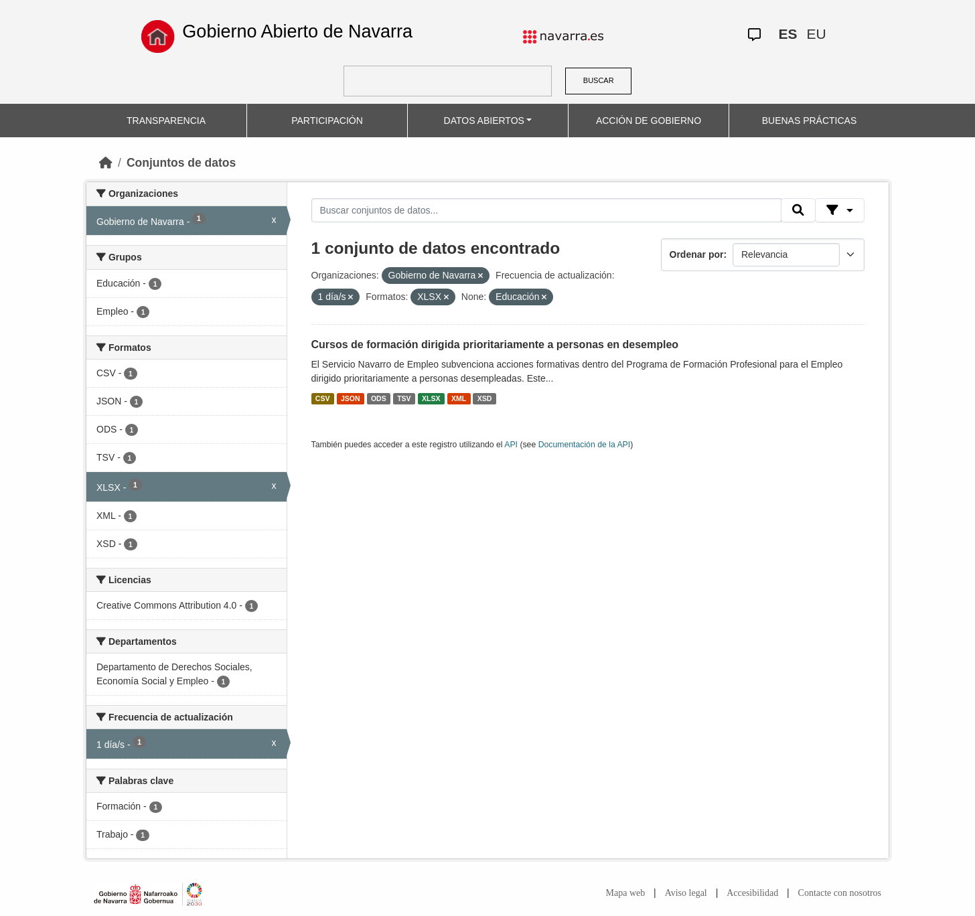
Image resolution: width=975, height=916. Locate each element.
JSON (350, 398)
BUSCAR (598, 80)
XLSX (431, 398)
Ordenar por (697, 254)
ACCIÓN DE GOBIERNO (648, 120)
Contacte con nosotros (839, 893)
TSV (403, 398)
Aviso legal (686, 893)
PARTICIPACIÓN (327, 120)
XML (458, 398)
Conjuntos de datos (181, 162)
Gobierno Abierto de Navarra (297, 31)
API (511, 444)
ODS (378, 398)
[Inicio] (105, 162)
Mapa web (626, 893)
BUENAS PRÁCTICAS (809, 120)
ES (787, 34)
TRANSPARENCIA (166, 120)
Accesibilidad (752, 893)
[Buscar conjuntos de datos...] (546, 210)
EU (816, 34)
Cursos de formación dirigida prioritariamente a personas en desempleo (495, 344)
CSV (322, 398)
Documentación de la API (584, 444)
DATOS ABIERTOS (484, 120)
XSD (484, 398)
